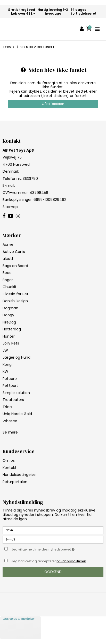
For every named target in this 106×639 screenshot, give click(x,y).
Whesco (10, 421)
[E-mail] (53, 539)
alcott (8, 258)
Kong (7, 364)
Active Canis (14, 251)
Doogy (8, 315)
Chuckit (10, 286)
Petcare (10, 378)
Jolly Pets (11, 343)
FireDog (9, 322)
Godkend (53, 571)
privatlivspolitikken (71, 561)
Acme (8, 244)
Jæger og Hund (16, 357)
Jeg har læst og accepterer (48, 561)
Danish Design (15, 300)
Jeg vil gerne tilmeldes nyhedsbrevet (47, 548)
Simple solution (16, 392)
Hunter (9, 336)
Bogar (8, 279)
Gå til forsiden (53, 104)
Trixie (7, 406)
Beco (7, 272)
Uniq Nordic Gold (17, 413)
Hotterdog (12, 329)
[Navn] (53, 530)
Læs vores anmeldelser (19, 619)
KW (5, 371)
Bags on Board (15, 265)
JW (5, 350)
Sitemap (10, 206)
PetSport (10, 385)
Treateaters (13, 399)
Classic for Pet (15, 294)
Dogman (10, 308)
